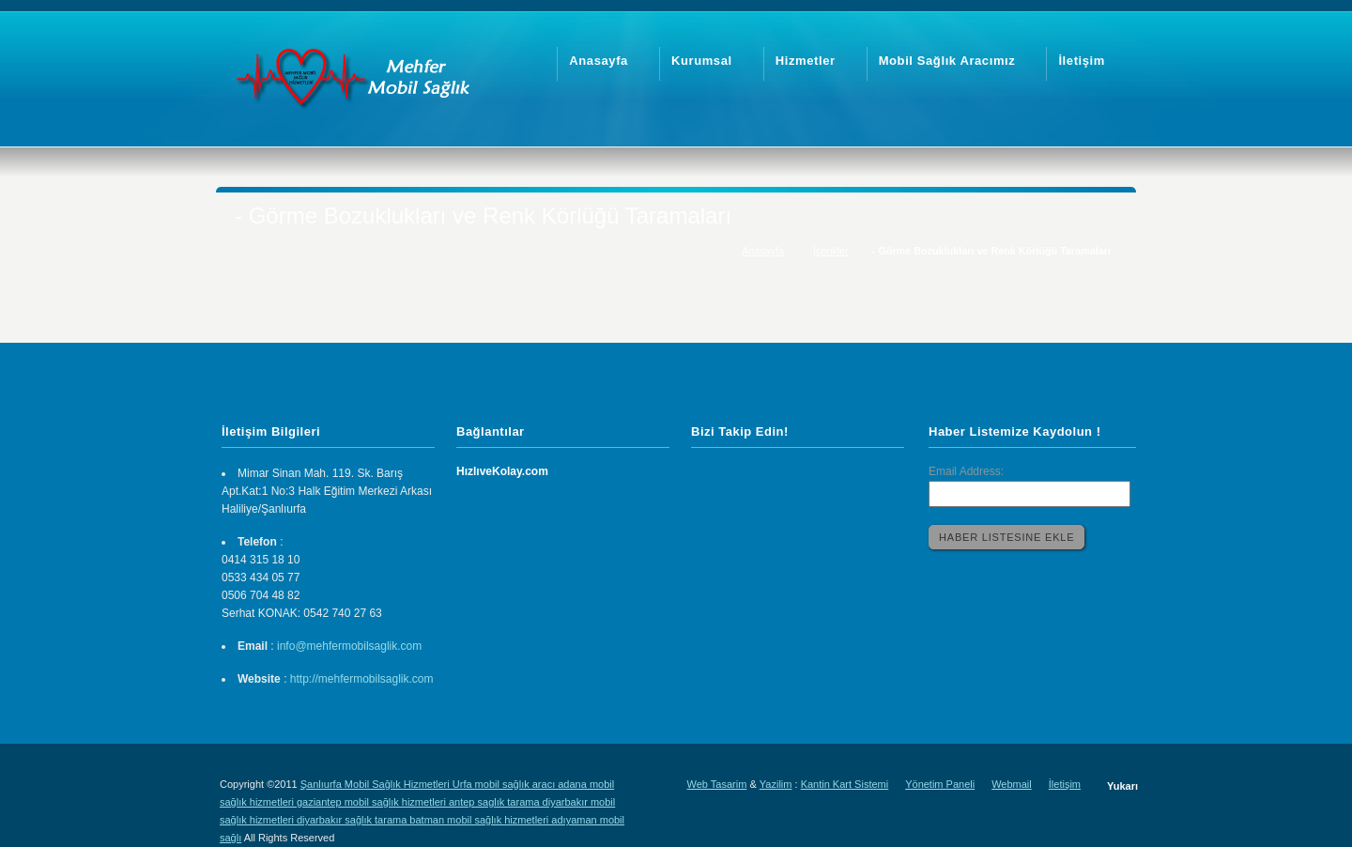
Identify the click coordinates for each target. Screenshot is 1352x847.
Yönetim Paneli (940, 784)
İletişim (1065, 784)
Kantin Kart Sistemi (845, 784)
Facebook (789, 478)
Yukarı (1122, 786)
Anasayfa (763, 250)
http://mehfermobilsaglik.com (362, 678)
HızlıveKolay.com (502, 471)
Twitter (747, 478)
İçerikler (831, 250)
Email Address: (966, 471)
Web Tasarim (717, 784)
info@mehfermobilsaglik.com (349, 646)
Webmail (1011, 784)
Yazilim (776, 784)
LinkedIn (706, 478)
